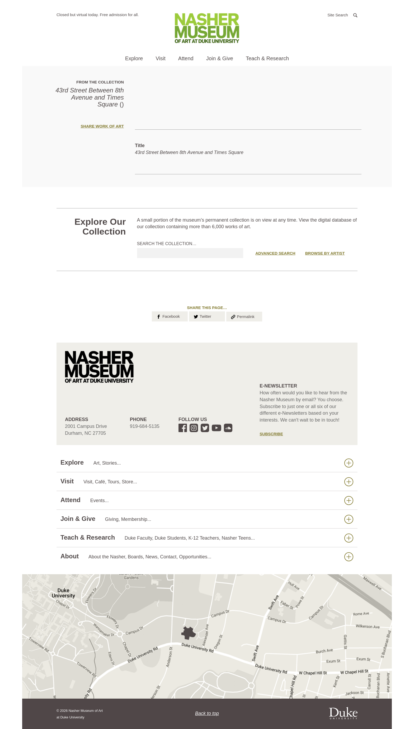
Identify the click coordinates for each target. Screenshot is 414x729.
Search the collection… (167, 243)
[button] (342, 15)
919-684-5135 (144, 426)
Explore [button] (134, 58)
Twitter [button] (202, 316)
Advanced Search (275, 253)
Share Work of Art (102, 126)
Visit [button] (160, 58)
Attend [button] (186, 58)
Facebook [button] (168, 316)
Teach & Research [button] (267, 58)
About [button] (206, 556)
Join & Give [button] (219, 58)
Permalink (242, 316)
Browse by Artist (325, 253)
